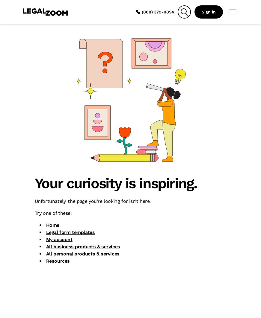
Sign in (209, 12)
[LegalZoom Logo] (45, 12)
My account (59, 239)
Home (52, 225)
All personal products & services (83, 254)
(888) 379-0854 (155, 12)
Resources (58, 261)
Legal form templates (70, 232)
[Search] (184, 12)
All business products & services (83, 246)
